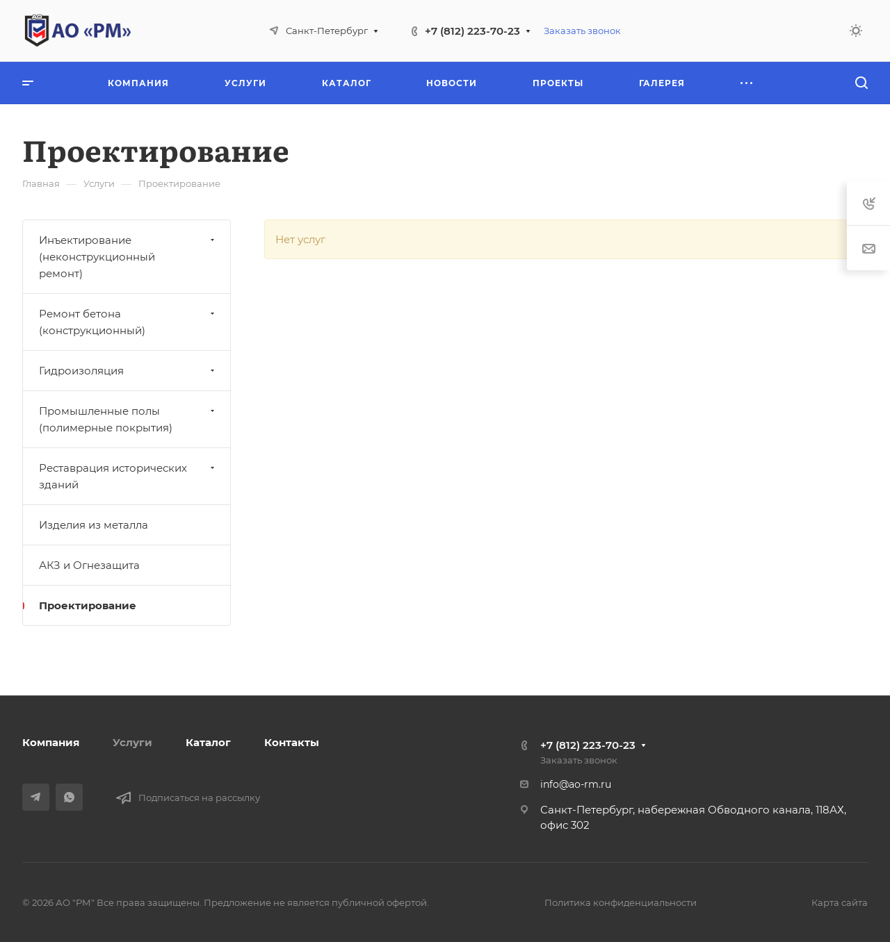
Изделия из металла (93, 524)
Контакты (291, 742)
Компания (50, 742)
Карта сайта (839, 902)
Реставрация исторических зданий (128, 476)
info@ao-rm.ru (575, 784)
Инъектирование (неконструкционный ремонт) (128, 256)
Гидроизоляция (128, 370)
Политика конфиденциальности (620, 902)
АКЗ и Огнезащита (89, 565)
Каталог (208, 742)
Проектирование (87, 605)
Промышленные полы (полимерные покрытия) (128, 419)
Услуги (132, 742)
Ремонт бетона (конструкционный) (128, 322)
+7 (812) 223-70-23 (472, 31)
